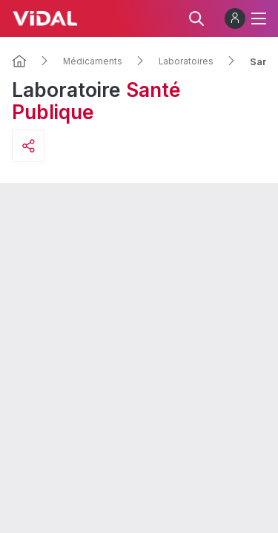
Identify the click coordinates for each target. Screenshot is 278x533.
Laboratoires (186, 61)
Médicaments (92, 61)
